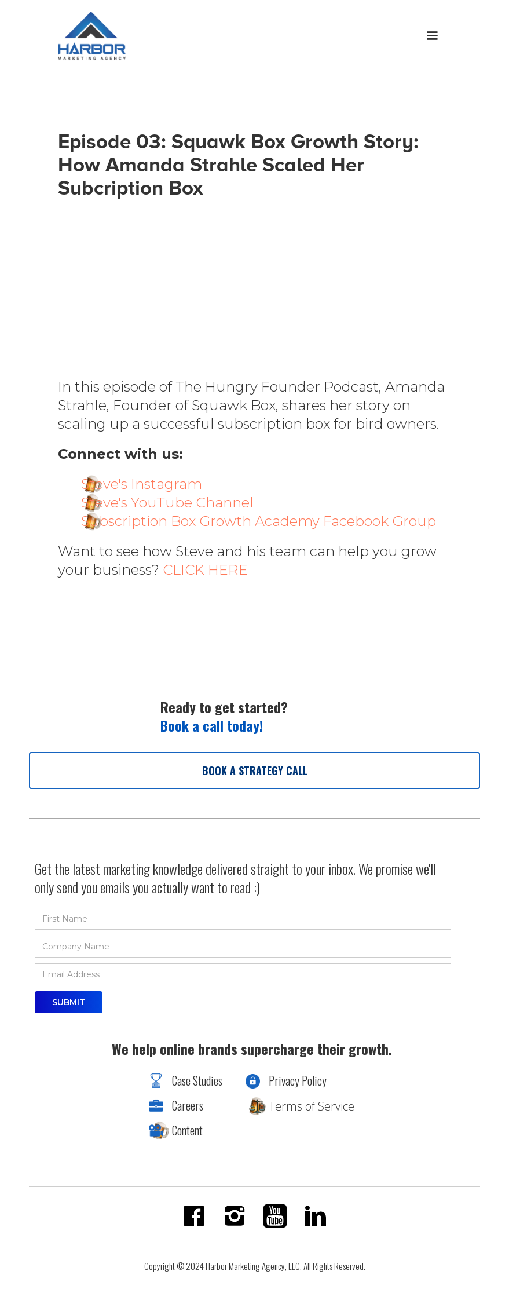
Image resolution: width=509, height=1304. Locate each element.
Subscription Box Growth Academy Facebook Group (258, 521)
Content (187, 1130)
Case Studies (197, 1080)
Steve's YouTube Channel (167, 502)
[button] (432, 36)
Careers (187, 1105)
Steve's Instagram (141, 484)
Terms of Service (311, 1106)
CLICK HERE (205, 569)
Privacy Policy (298, 1080)
